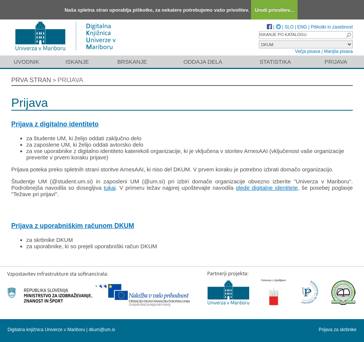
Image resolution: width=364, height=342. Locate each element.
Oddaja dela (203, 61)
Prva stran (31, 80)
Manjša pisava (338, 51)
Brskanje (132, 61)
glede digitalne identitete (267, 187)
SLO (288, 27)
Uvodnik (26, 61)
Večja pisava (307, 51)
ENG (302, 27)
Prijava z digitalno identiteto (55, 124)
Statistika (275, 61)
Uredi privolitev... (274, 10)
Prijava (336, 61)
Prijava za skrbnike (337, 329)
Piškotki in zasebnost (332, 27)
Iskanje (77, 61)
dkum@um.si (102, 329)
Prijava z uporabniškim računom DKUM (72, 226)
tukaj (110, 187)
